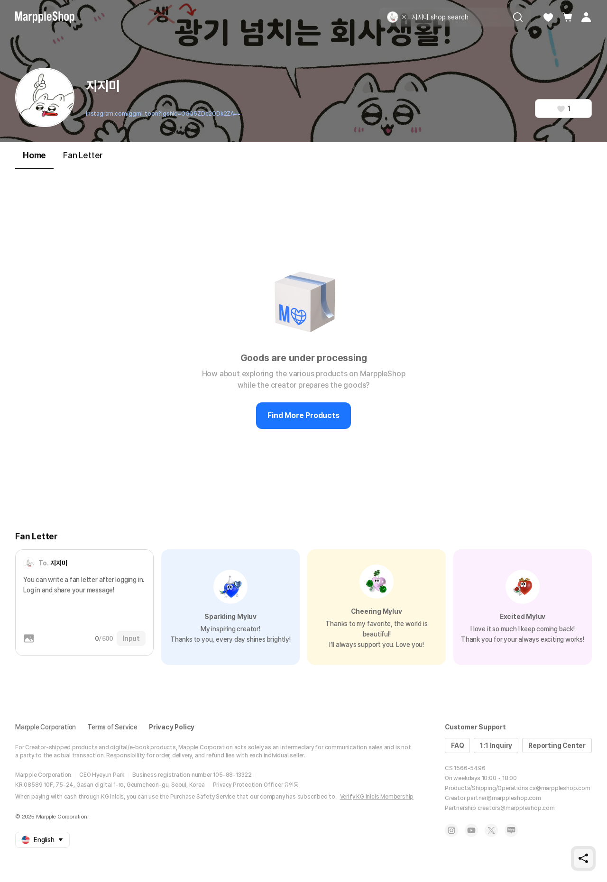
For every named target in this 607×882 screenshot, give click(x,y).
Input (131, 638)
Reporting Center (557, 745)
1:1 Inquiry (496, 745)
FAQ (457, 745)
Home (34, 159)
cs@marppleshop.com (559, 788)
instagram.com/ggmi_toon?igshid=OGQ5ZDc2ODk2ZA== (163, 113)
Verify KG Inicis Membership (377, 796)
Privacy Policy (171, 727)
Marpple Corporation (45, 727)
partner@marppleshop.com (504, 798)
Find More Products (303, 415)
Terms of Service (112, 727)
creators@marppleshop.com (516, 808)
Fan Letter (83, 155)
